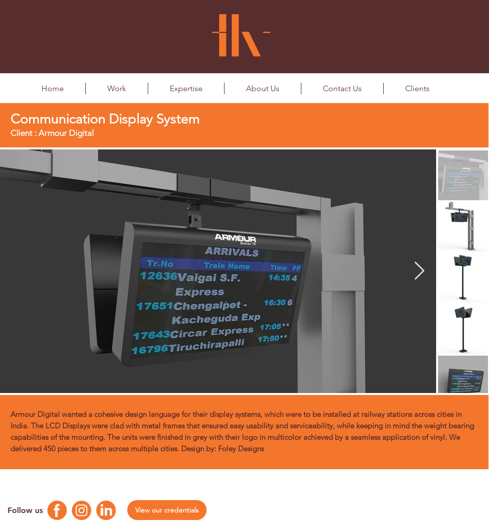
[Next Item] (419, 271)
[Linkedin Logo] (106, 510)
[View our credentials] (167, 510)
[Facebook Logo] (57, 510)
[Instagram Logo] (81, 510)
